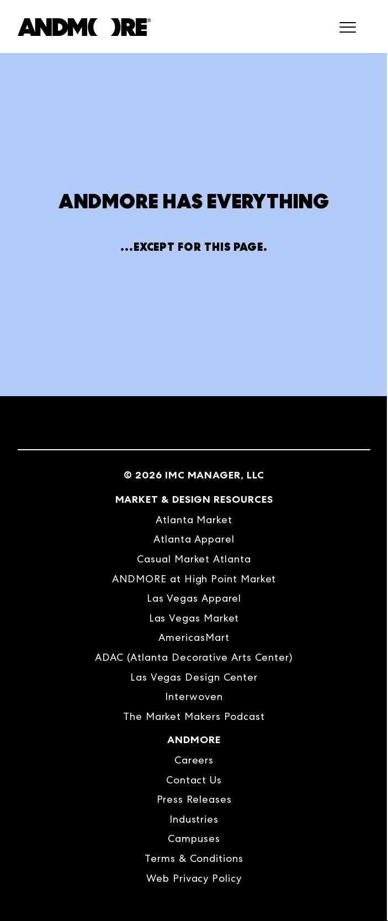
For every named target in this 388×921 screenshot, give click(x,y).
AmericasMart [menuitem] (193, 637)
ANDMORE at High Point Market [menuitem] (194, 579)
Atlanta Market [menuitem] (194, 519)
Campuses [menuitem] (194, 838)
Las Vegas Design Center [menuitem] (194, 677)
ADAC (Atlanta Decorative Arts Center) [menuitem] (194, 657)
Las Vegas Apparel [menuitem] (194, 598)
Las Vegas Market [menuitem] (194, 618)
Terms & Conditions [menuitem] (194, 858)
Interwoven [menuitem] (193, 696)
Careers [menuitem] (194, 760)
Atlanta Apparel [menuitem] (194, 539)
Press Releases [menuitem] (194, 799)
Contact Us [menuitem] (194, 780)
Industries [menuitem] (194, 819)
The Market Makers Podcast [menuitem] (194, 716)
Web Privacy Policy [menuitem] (194, 878)
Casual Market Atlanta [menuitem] (194, 559)
